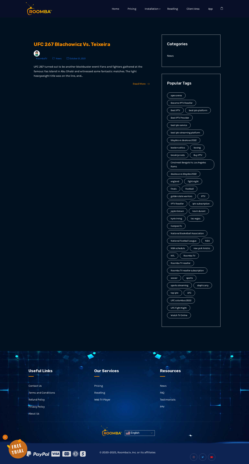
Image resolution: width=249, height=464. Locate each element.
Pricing (132, 8)
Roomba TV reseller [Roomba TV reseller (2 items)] (180, 263)
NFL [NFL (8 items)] (173, 255)
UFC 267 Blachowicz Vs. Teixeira (72, 44)
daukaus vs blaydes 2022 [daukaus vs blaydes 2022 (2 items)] (184, 173)
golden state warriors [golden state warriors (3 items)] (181, 196)
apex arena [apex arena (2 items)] (176, 95)
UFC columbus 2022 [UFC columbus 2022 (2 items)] (181, 300)
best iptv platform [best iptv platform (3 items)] (198, 110)
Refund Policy (37, 403)
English (132, 433)
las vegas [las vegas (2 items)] (195, 218)
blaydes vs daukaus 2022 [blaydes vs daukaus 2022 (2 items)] (184, 140)
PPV (162, 410)
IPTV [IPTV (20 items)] (203, 196)
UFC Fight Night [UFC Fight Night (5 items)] (179, 307)
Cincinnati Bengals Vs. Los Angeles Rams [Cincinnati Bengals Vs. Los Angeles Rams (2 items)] (188, 164)
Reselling (172, 8)
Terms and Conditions (42, 396)
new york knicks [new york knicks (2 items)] (201, 248)
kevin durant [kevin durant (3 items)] (198, 211)
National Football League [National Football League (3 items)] (183, 240)
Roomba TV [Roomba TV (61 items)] (189, 255)
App (210, 8)
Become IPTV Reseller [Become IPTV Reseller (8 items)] (181, 102)
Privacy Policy (36, 410)
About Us (34, 417)
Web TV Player (102, 403)
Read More (141, 83)
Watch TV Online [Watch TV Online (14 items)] (179, 315)
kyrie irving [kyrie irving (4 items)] (176, 218)
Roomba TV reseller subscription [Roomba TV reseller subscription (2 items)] (187, 270)
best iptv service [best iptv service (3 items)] (179, 125)
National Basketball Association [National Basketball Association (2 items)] (187, 233)
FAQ (162, 396)
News (58, 58)
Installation (151, 8)
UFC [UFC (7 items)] (189, 292)
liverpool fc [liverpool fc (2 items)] (176, 225)
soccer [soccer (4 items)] (174, 277)
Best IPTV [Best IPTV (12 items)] (175, 110)
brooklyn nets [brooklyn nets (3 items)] (178, 155)
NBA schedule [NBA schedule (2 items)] (178, 248)
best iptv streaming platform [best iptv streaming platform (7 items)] (185, 132)
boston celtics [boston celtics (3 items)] (178, 147)
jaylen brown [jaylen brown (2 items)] (177, 211)
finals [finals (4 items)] (174, 188)
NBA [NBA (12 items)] (207, 240)
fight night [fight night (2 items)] (193, 181)
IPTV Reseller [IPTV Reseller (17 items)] (177, 203)
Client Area (193, 8)
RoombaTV (41, 58)
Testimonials (167, 403)
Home (115, 8)
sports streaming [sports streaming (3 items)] (179, 285)
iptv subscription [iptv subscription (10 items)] (201, 203)
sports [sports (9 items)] (189, 277)
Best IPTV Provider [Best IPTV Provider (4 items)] (180, 117)
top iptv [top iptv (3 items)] (174, 292)
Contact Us (35, 389)
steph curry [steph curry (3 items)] (203, 285)
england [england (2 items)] (175, 181)
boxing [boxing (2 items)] (197, 147)
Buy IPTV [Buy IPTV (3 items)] (197, 155)
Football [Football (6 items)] (189, 188)
